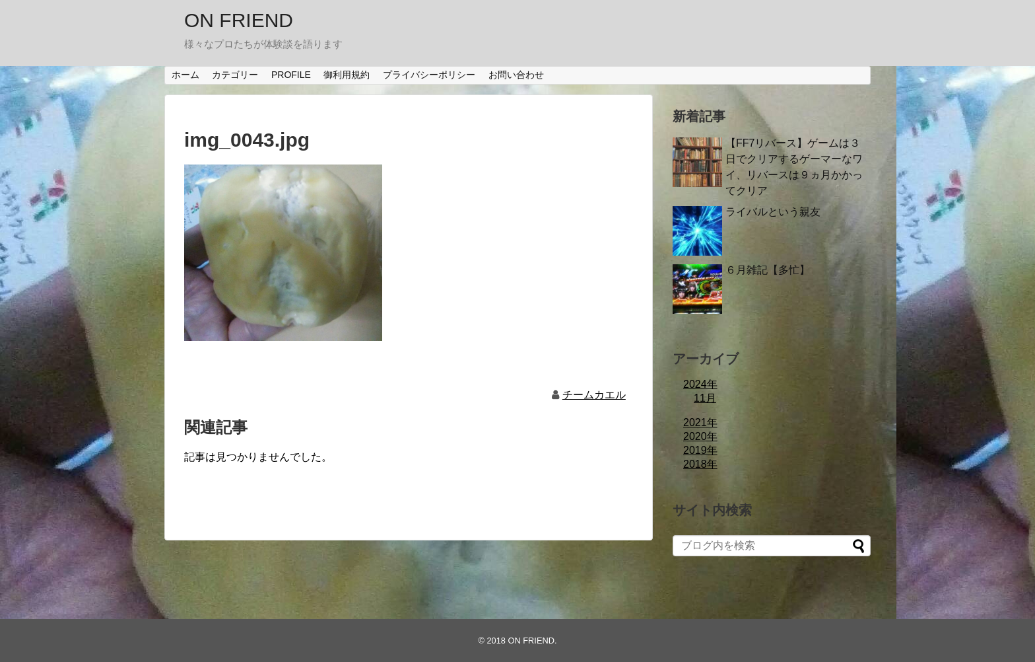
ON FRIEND (238, 20)
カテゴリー (235, 74)
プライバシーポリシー (429, 74)
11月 (705, 398)
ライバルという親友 (772, 211)
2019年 (700, 450)
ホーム (185, 74)
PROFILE (291, 74)
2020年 (700, 436)
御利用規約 (346, 74)
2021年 (700, 422)
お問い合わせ (516, 74)
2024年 (700, 384)
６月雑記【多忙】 (767, 270)
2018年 (700, 464)
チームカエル (594, 394)
